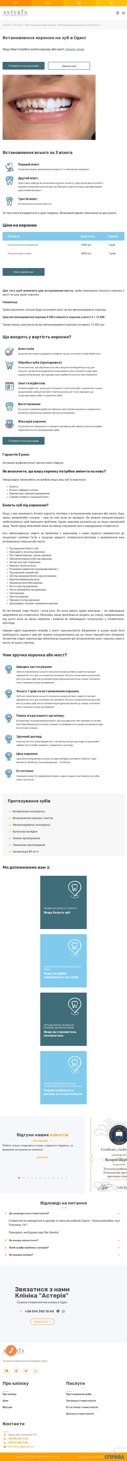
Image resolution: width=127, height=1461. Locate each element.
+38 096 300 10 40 (37, 1311)
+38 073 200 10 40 (18, 1442)
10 (58, 1178)
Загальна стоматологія (81, 1400)
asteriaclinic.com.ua (48, 1456)
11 (62, 1178)
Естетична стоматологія (82, 1407)
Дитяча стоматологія (80, 1413)
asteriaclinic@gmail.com (21, 1446)
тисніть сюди (74, 49)
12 (66, 1178)
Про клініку (10, 1394)
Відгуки (7, 1407)
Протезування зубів (78, 1394)
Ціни (5, 1400)
